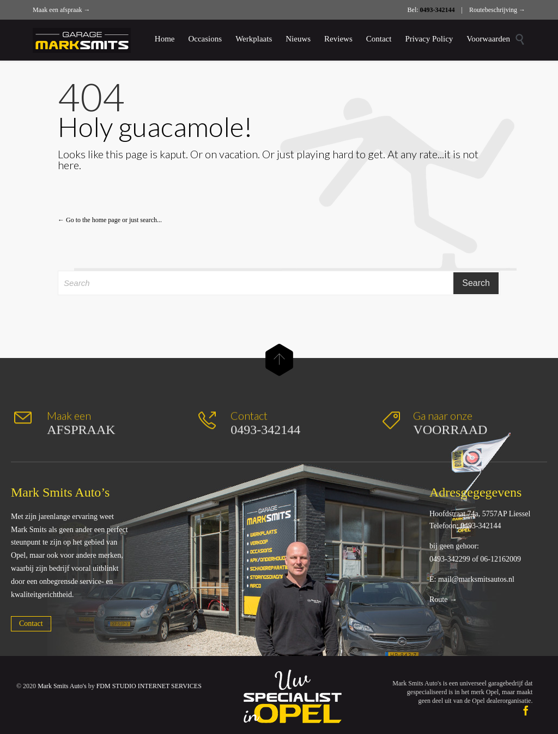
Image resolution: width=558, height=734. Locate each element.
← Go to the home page (89, 220)
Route (438, 599)
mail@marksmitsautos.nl (476, 579)
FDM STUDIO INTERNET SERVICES (149, 686)
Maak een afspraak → (61, 10)
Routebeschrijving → (497, 10)
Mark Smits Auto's (62, 686)
